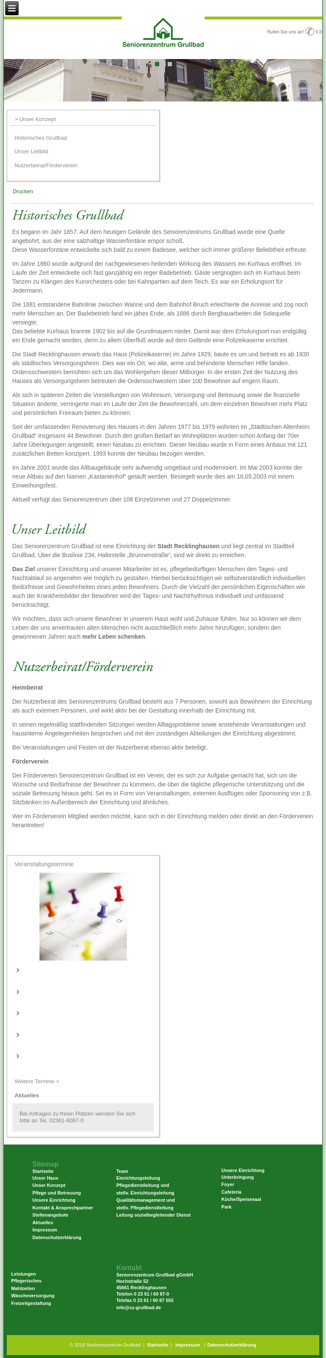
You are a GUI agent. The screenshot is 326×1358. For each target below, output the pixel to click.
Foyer (228, 1184)
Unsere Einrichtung (53, 1200)
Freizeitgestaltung (31, 1303)
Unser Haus (45, 1178)
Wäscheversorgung (32, 1295)
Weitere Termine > (36, 1081)
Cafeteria (232, 1192)
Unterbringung (238, 1177)
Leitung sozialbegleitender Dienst (153, 1214)
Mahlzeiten (23, 1288)
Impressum (44, 1229)
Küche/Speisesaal (241, 1199)
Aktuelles (42, 1222)
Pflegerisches (26, 1280)
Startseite (157, 1344)
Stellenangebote (50, 1214)
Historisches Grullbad (40, 138)
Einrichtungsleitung (138, 1178)
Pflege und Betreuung (56, 1192)
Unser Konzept (48, 1185)
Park (227, 1206)
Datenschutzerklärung (57, 1237)
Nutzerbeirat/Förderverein (45, 165)
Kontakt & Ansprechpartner (62, 1207)
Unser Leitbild (31, 151)
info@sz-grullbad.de (138, 1307)
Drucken (23, 191)
